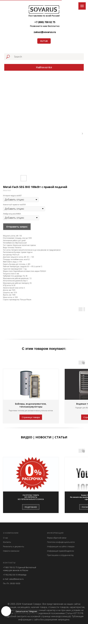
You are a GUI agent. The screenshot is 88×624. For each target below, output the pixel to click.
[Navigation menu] (82, 6)
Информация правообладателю (60, 551)
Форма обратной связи (56, 538)
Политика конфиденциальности (61, 542)
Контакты (7, 542)
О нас (5, 538)
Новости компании (11, 551)
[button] (31, 497)
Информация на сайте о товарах (60, 546)
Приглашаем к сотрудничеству (60, 555)
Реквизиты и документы (13, 546)
